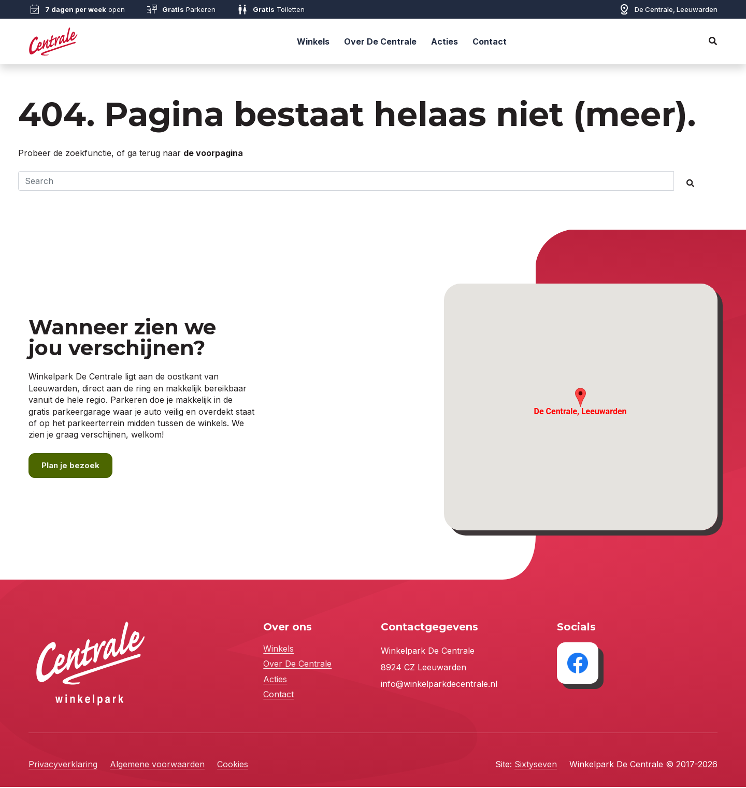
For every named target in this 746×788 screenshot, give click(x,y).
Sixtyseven (535, 765)
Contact (489, 41)
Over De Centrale (380, 41)
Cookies (232, 765)
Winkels (313, 41)
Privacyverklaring (62, 765)
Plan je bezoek (71, 466)
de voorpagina (213, 153)
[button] (580, 397)
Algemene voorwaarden (157, 765)
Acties (444, 41)
